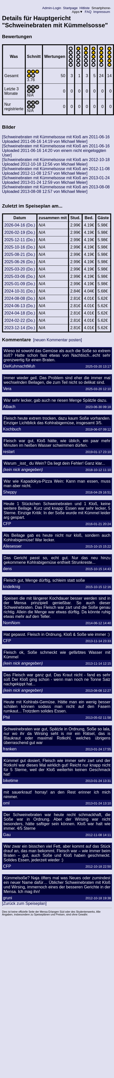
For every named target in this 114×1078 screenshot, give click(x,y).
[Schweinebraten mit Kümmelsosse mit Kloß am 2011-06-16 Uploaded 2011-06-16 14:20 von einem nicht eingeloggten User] (56, 150)
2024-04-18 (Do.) (19, 313)
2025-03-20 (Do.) (19, 269)
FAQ (88, 12)
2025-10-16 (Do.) (19, 247)
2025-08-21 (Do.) (19, 254)
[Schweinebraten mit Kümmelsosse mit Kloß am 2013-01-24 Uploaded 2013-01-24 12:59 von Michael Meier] (56, 180)
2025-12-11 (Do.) (19, 240)
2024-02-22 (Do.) (19, 320)
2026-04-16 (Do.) (19, 225)
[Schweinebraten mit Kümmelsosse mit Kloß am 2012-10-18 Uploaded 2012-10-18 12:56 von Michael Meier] (56, 162)
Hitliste (84, 8)
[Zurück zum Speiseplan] (24, 903)
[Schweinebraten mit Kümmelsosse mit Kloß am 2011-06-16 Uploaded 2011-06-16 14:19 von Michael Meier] (56, 139)
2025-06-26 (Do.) (19, 262)
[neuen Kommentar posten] (57, 340)
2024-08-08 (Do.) (19, 298)
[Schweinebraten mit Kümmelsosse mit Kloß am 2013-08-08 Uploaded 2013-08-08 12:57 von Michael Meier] (56, 189)
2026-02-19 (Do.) (19, 232)
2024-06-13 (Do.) (19, 306)
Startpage (70, 8)
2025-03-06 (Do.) (19, 276)
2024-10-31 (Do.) (19, 291)
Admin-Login (51, 8)
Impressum (102, 12)
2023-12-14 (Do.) (19, 328)
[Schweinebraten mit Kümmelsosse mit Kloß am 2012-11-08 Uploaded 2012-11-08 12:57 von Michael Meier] (56, 171)
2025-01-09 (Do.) (19, 284)
